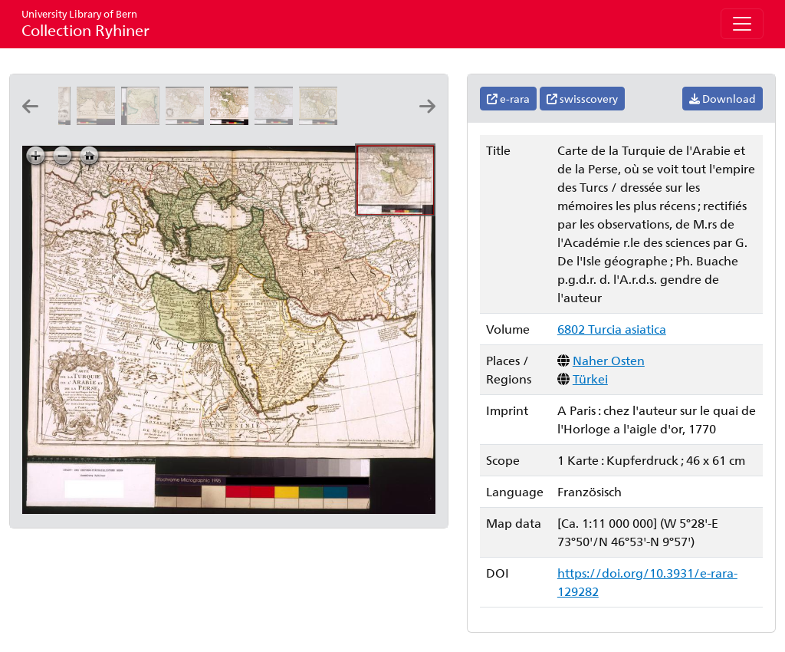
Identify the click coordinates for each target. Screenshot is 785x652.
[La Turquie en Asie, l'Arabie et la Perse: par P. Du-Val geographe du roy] (99, 120)
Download (722, 98)
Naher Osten (609, 360)
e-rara (508, 98)
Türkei (590, 378)
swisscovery (582, 98)
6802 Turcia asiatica (611, 329)
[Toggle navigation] (742, 23)
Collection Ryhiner (85, 23)
